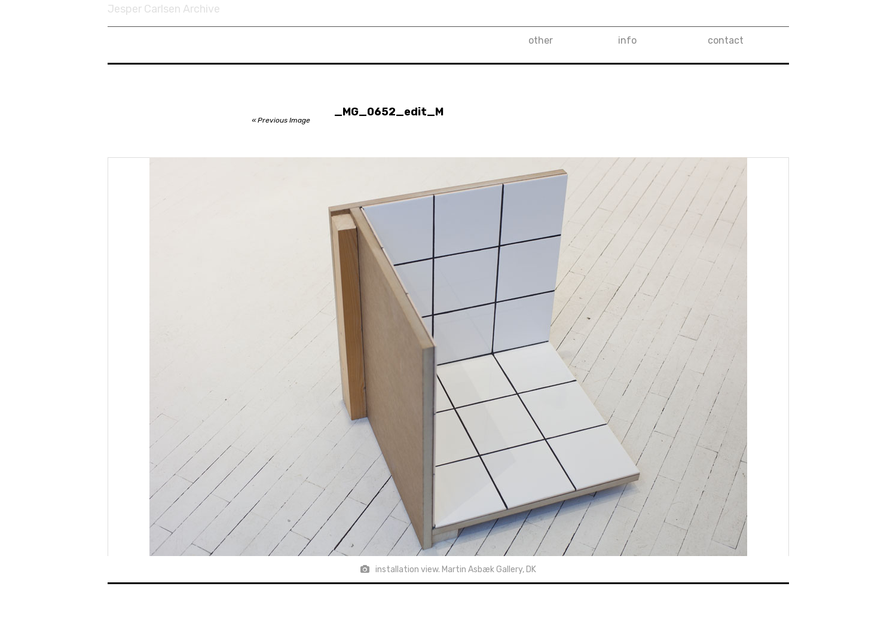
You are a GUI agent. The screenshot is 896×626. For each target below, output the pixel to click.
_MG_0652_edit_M (389, 111)
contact (726, 40)
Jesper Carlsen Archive (164, 9)
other (540, 40)
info (627, 40)
